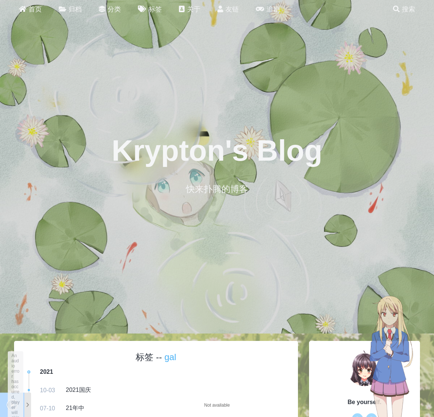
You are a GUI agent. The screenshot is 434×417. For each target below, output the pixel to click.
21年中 (75, 408)
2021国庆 (78, 390)
